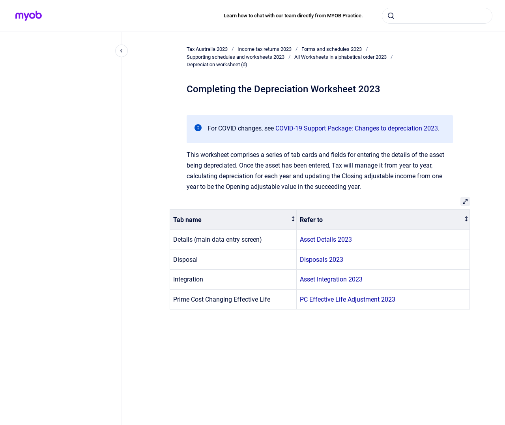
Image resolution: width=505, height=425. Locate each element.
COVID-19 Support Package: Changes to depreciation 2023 (356, 128)
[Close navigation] (121, 51)
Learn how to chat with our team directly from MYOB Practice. (293, 16)
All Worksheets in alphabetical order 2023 (340, 57)
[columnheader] (233, 220)
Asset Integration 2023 (331, 279)
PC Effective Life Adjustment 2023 (347, 299)
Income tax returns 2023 (265, 49)
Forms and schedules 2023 (331, 49)
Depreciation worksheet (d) (217, 64)
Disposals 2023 (321, 259)
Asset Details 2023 (326, 239)
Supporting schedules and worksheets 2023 (235, 57)
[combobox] (437, 15)
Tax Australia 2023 (207, 49)
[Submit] (391, 15)
